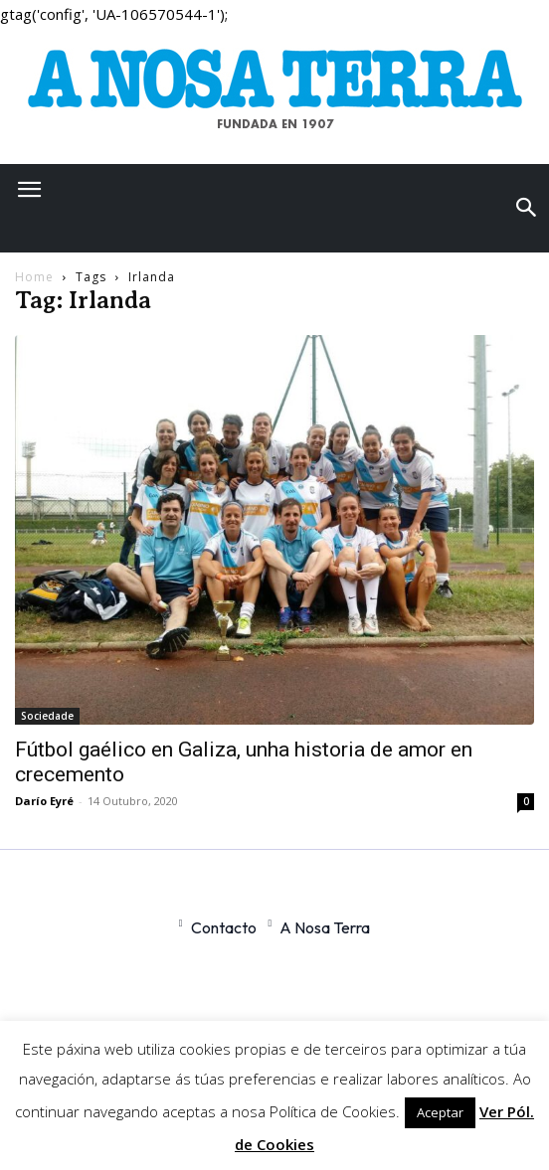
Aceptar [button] (440, 1112)
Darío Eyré (44, 800)
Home (34, 276)
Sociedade (47, 716)
